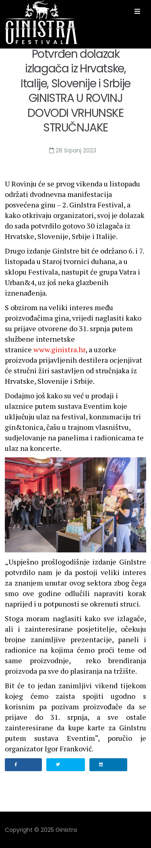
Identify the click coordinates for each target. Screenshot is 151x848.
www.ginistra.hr (59, 349)
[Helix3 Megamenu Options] (137, 11)
